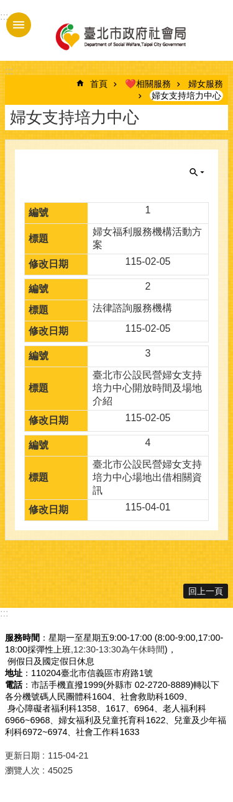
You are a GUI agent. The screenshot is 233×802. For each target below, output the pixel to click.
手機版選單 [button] (18, 24)
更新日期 (22, 755)
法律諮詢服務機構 (132, 308)
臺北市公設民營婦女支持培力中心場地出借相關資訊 (147, 477)
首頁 (98, 84)
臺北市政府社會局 (120, 36)
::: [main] (9, 71)
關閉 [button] (197, 172)
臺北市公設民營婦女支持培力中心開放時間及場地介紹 (147, 388)
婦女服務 (205, 84)
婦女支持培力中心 (186, 95)
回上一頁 (205, 591)
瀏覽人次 (22, 770)
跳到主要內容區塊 (6, 6)
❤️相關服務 (148, 84)
